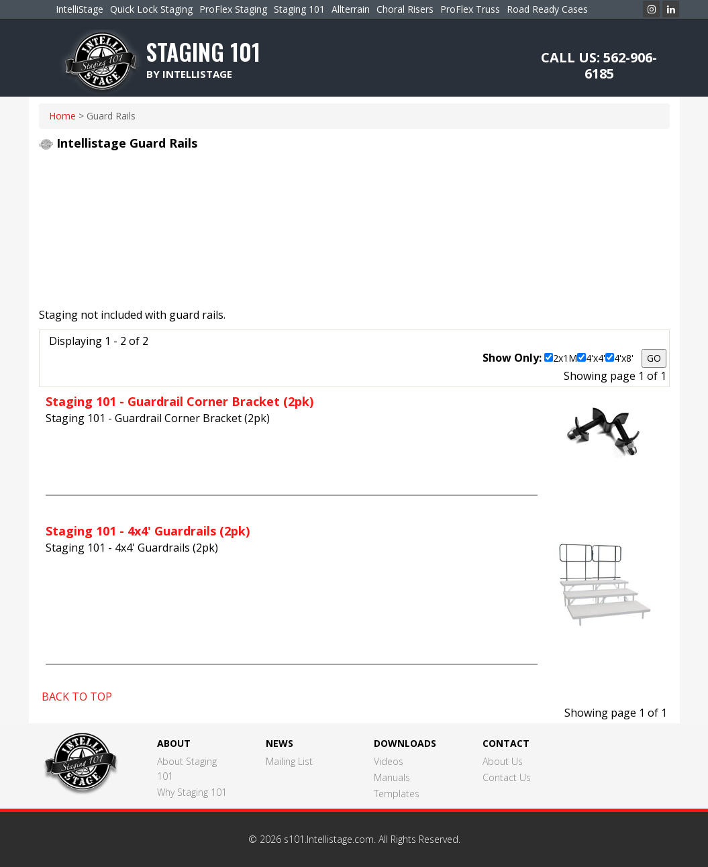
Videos (388, 761)
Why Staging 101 (192, 792)
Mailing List (289, 761)
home (62, 115)
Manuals (392, 777)
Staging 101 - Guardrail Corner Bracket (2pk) (179, 401)
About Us (503, 761)
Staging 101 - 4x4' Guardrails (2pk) (148, 531)
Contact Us (507, 777)
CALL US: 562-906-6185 (599, 65)
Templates (396, 793)
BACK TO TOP (77, 696)
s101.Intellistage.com (329, 839)
